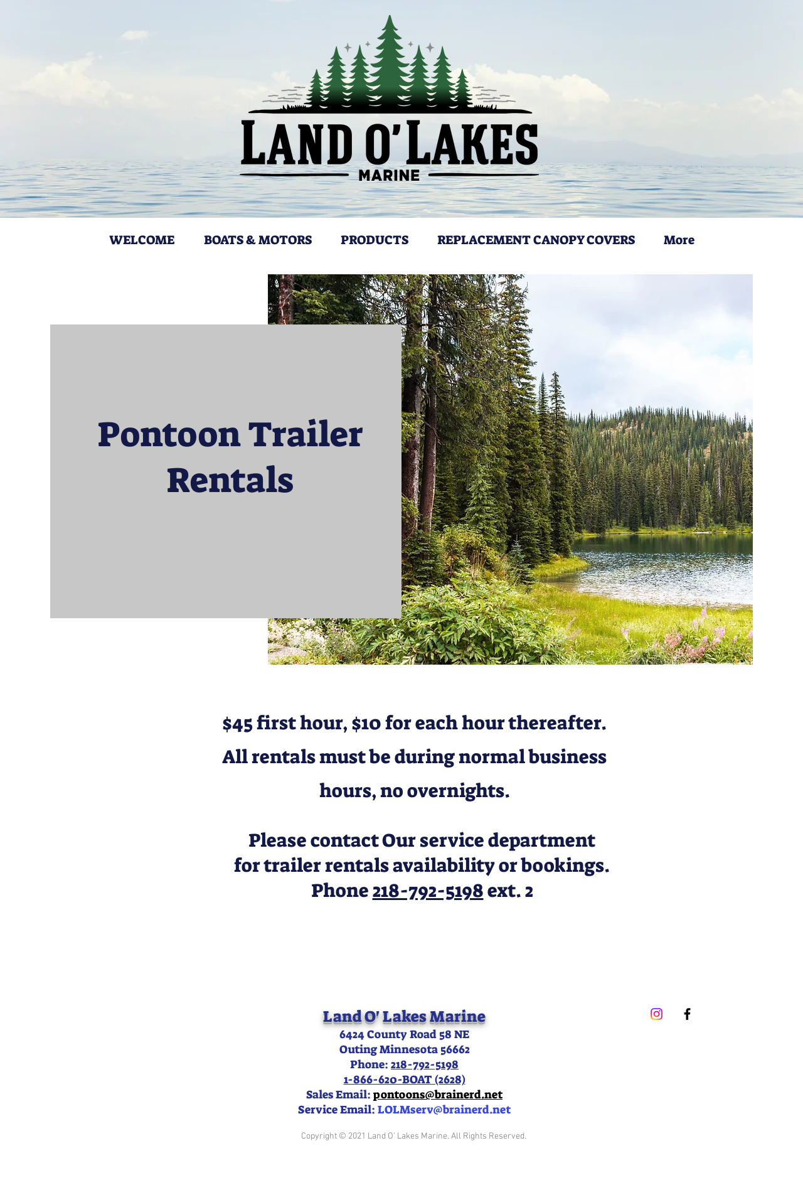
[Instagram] (656, 1014)
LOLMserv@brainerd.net (444, 1109)
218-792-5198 (428, 890)
